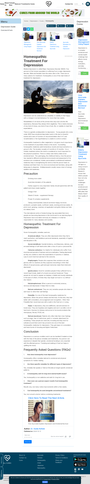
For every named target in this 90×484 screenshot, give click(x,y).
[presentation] (24, 35)
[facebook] (24, 29)
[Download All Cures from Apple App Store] (80, 464)
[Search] (82, 4)
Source (27, 442)
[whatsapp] (31, 29)
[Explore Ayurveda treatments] (43, 455)
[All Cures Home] (7, 459)
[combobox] (76, 4)
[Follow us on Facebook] (75, 469)
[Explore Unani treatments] (43, 463)
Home (2, 4)
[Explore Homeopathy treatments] (43, 460)
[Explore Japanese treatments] (43, 465)
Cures (32, 4)
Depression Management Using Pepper (27, 44)
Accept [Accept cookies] (45, 482)
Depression (34, 21)
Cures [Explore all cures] (21, 460)
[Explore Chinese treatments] (43, 458)
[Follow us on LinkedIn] (79, 469)
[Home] (48, 3)
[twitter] (28, 29)
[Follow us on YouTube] (82, 469)
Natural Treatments (22, 4)
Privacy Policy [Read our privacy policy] (59, 455)
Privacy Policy (55, 479)
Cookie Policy (47, 479)
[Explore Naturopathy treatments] (43, 468)
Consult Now (12, 4)
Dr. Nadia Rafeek (38, 429)
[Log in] (88, 4)
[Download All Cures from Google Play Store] (80, 459)
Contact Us (69, 4)
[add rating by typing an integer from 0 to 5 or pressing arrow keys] (28, 437)
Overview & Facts (6, 30)
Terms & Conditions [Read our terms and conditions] (61, 458)
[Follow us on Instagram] (75, 471)
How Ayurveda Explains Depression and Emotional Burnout (41, 46)
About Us (7, 4)
